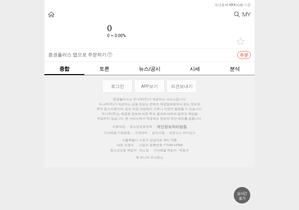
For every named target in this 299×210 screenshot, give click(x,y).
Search (237, 14)
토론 (104, 69)
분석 (235, 69)
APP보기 (149, 86)
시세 (195, 69)
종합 (64, 69)
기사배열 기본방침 (117, 133)
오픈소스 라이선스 (182, 133)
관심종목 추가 (240, 41)
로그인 (117, 86)
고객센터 (141, 133)
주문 (244, 55)
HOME (51, 14)
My (247, 14)
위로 (242, 195)
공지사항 (158, 133)
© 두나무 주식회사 (149, 158)
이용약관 (118, 127)
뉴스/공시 (149, 69)
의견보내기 (182, 86)
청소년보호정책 (141, 127)
